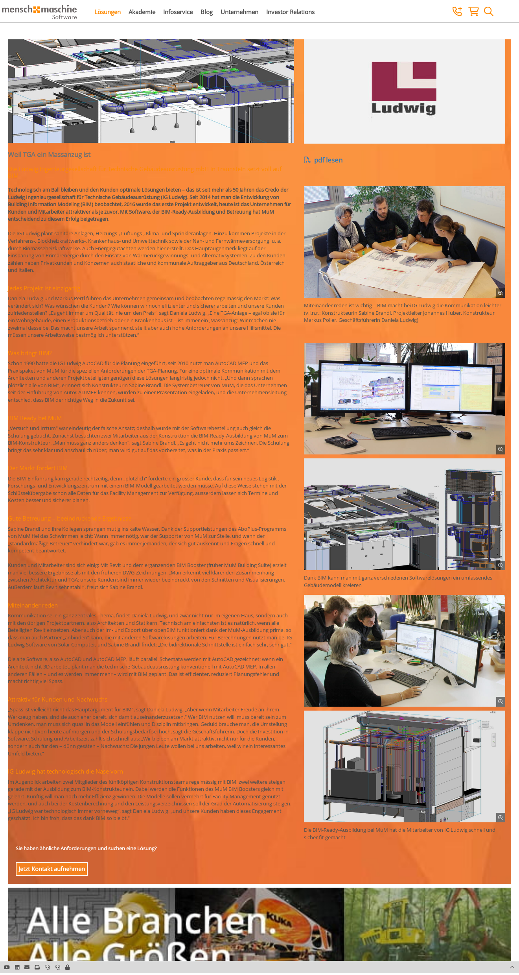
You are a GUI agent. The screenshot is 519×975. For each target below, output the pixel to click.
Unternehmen (239, 12)
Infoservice (178, 12)
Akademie (142, 12)
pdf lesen (323, 159)
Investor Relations (290, 12)
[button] (67, 967)
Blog (207, 12)
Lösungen (107, 12)
